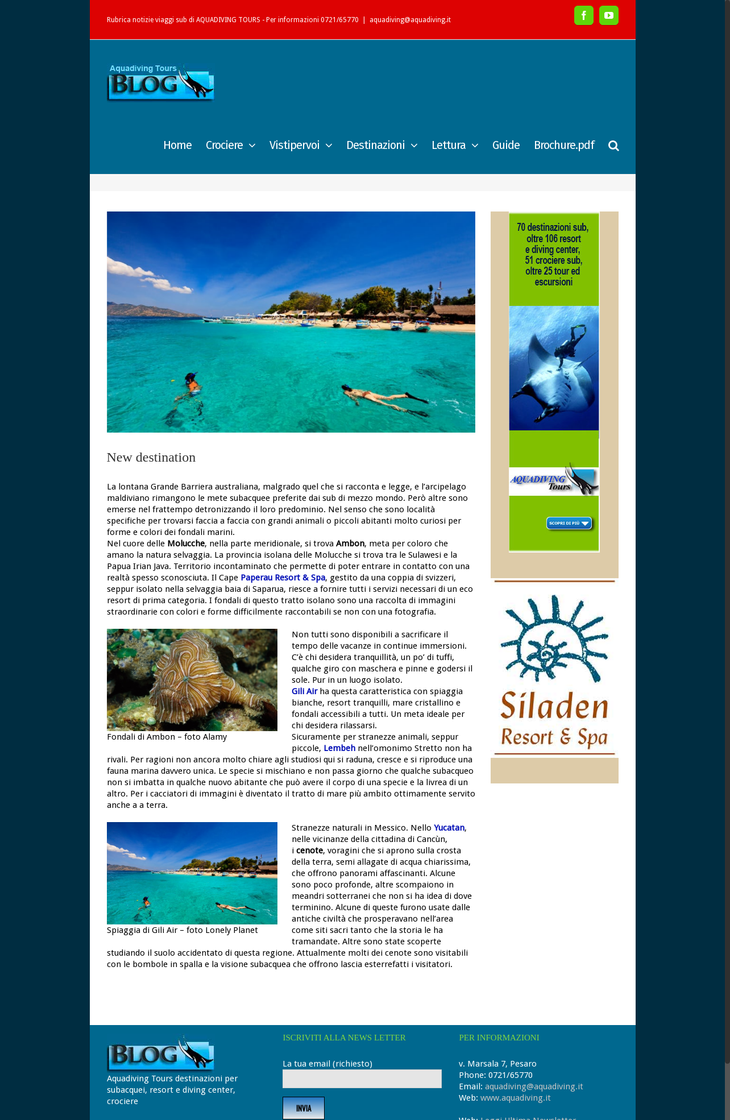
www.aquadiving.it (515, 1098)
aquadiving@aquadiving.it (410, 20)
